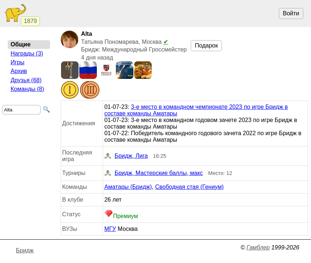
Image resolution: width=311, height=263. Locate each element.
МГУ (110, 229)
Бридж (25, 250)
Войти (291, 13)
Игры (17, 62)
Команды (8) (27, 89)
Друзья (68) (26, 80)
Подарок (206, 45)
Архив (19, 71)
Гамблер (258, 247)
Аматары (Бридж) (128, 187)
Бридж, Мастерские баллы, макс (153, 173)
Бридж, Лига (126, 156)
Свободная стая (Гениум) (189, 187)
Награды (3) (27, 53)
